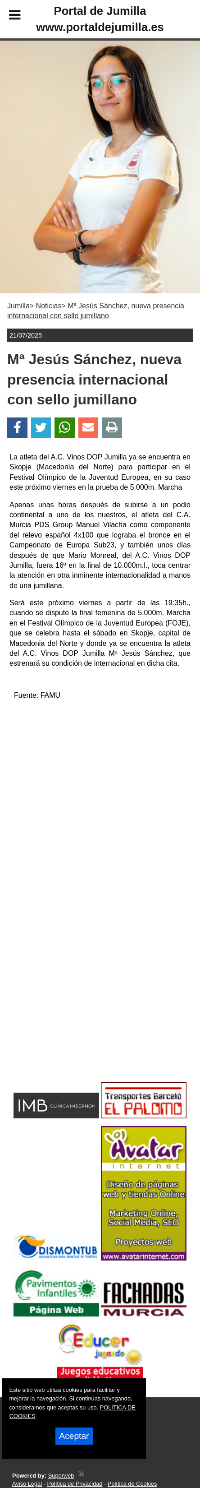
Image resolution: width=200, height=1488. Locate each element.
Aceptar (74, 1436)
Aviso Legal (27, 1483)
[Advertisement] (85, 1007)
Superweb (61, 1475)
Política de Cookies (132, 1483)
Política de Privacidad (74, 1483)
